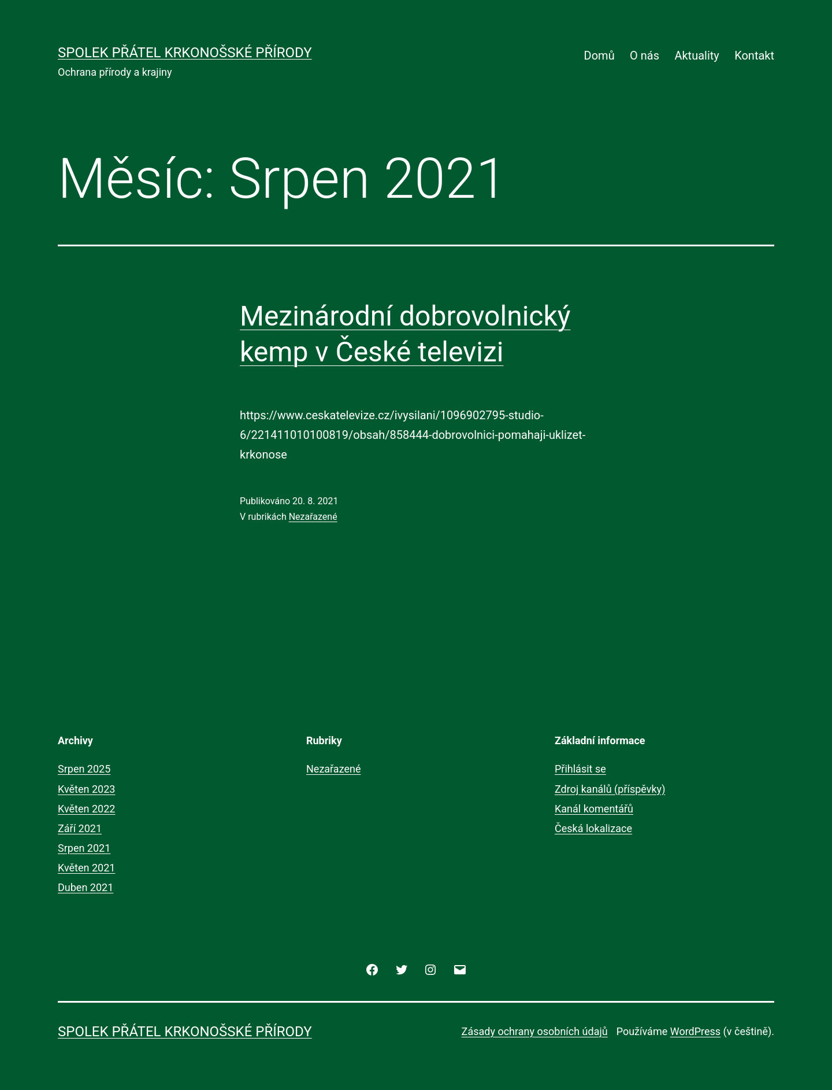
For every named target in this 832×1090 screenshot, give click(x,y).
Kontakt (754, 55)
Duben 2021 (85, 887)
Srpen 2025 (84, 769)
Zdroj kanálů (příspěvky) (610, 789)
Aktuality (696, 55)
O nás (644, 55)
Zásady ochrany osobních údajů (535, 1031)
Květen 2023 (86, 789)
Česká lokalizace (593, 828)
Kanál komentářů (594, 809)
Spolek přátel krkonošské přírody (185, 53)
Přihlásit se (580, 769)
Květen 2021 (86, 868)
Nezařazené (313, 516)
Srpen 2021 (84, 848)
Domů (599, 55)
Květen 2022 (86, 809)
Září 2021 (80, 828)
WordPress (695, 1031)
